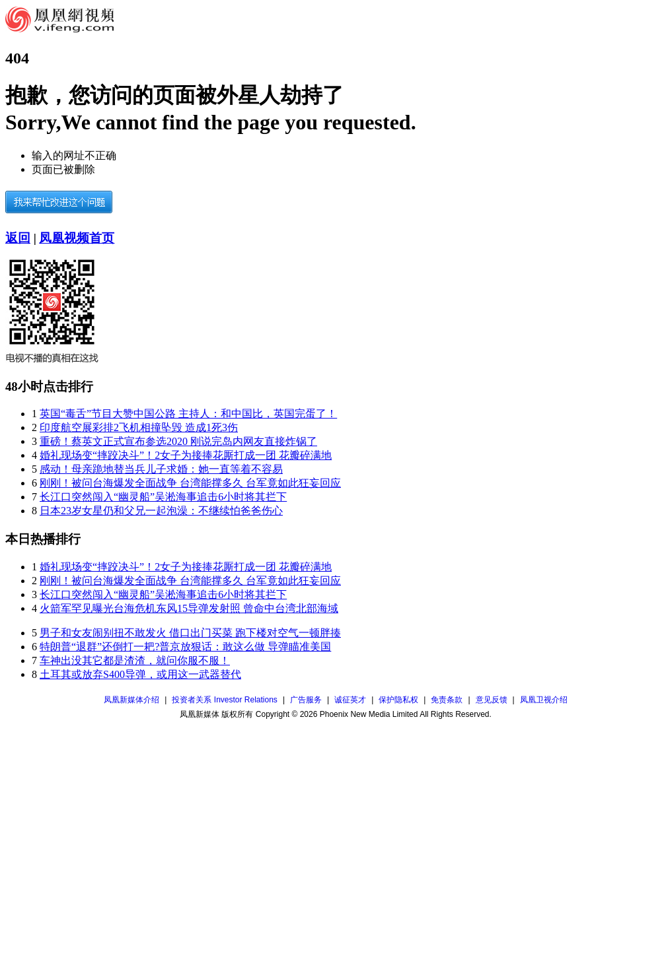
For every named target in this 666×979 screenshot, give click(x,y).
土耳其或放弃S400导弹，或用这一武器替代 (140, 674)
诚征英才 (350, 699)
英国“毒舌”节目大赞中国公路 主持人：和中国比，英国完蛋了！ (188, 413)
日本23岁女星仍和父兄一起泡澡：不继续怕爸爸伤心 (161, 510)
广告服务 (306, 699)
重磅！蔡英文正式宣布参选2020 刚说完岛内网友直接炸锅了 (178, 441)
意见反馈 (491, 699)
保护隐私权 (398, 699)
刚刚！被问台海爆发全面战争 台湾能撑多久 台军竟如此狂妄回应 (190, 483)
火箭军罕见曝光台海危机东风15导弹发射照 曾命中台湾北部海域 (189, 608)
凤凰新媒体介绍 (131, 699)
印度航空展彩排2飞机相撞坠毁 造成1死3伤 (139, 427)
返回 (17, 238)
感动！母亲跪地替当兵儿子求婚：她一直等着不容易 (161, 469)
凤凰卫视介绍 (544, 699)
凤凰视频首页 (76, 238)
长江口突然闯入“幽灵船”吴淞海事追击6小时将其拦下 (163, 496)
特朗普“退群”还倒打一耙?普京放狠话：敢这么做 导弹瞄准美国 (185, 646)
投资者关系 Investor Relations (224, 699)
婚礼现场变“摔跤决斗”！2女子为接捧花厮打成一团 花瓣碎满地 (186, 455)
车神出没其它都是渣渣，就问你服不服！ (135, 660)
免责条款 (446, 699)
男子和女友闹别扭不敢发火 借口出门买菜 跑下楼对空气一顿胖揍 (190, 632)
